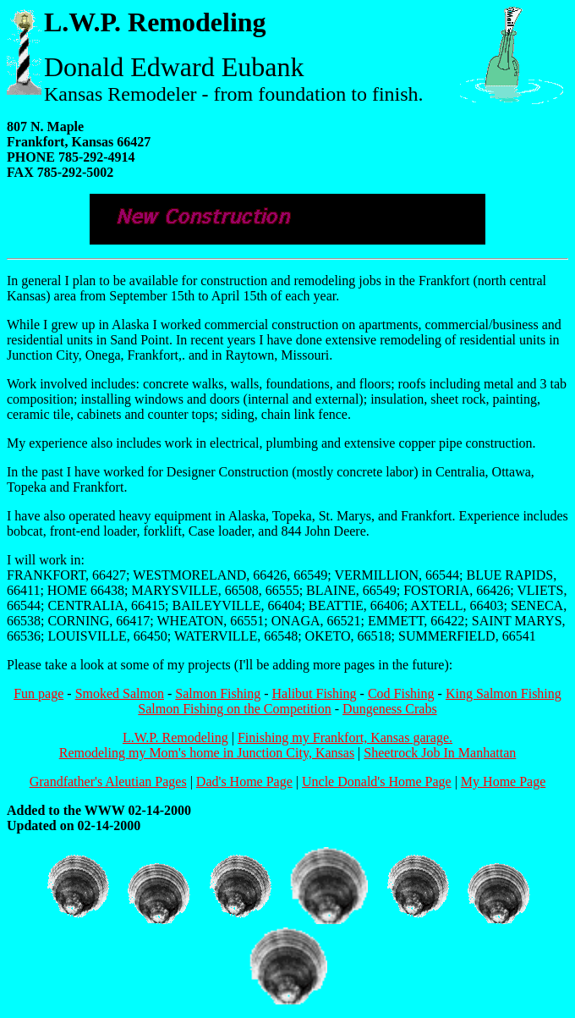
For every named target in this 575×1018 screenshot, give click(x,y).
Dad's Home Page (244, 781)
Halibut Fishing (314, 693)
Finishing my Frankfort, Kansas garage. (345, 737)
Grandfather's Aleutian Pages (108, 781)
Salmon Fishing (217, 693)
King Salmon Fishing (503, 693)
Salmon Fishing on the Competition (234, 709)
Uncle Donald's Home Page (377, 781)
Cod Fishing (401, 693)
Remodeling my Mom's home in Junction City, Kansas (206, 753)
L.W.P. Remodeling (175, 737)
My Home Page (503, 781)
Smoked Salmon (119, 693)
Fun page (38, 693)
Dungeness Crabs (389, 709)
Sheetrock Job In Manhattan (440, 753)
